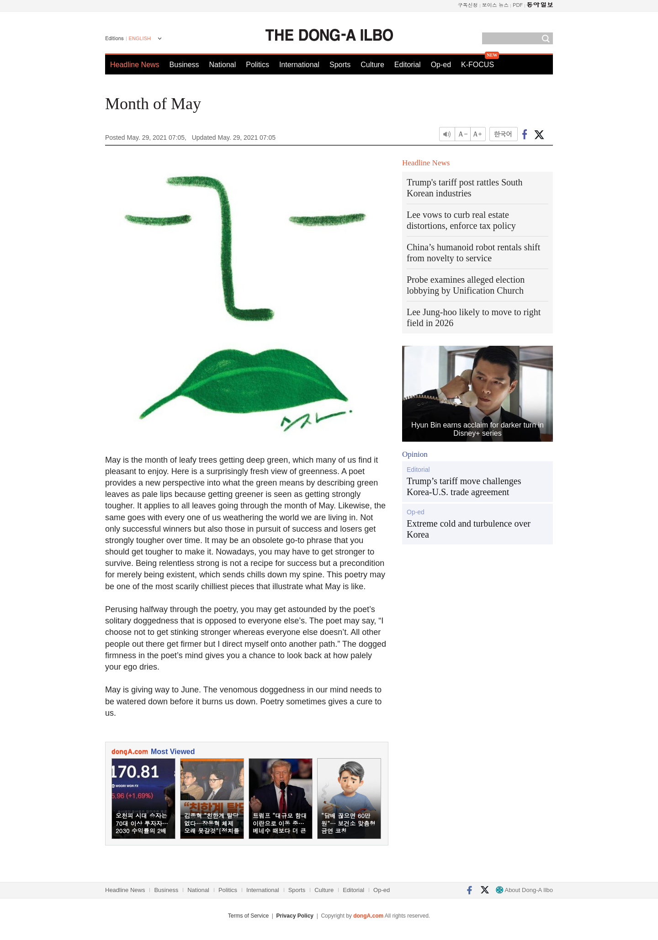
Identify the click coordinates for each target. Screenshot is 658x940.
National (222, 65)
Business (184, 65)
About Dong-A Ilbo (524, 890)
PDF (518, 4)
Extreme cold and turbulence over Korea (469, 528)
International (299, 65)
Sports (339, 65)
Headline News (134, 65)
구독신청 (468, 4)
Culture (372, 65)
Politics (257, 65)
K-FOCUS (477, 65)
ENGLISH (140, 38)
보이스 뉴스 (495, 4)
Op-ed (441, 65)
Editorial (407, 65)
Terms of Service (248, 916)
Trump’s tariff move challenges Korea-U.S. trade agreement (464, 486)
